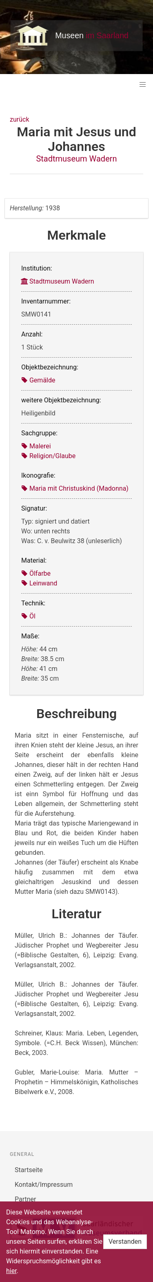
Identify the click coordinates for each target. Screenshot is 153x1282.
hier (11, 1271)
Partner (25, 1199)
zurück (19, 119)
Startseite (29, 1170)
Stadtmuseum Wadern (76, 159)
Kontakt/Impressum (44, 1184)
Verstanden (125, 1241)
